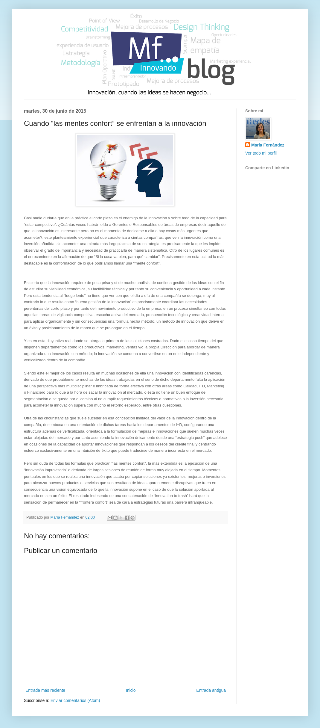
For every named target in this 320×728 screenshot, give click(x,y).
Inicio (131, 690)
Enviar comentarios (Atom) (75, 700)
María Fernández (267, 145)
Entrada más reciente (45, 690)
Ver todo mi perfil (261, 153)
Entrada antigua (211, 690)
